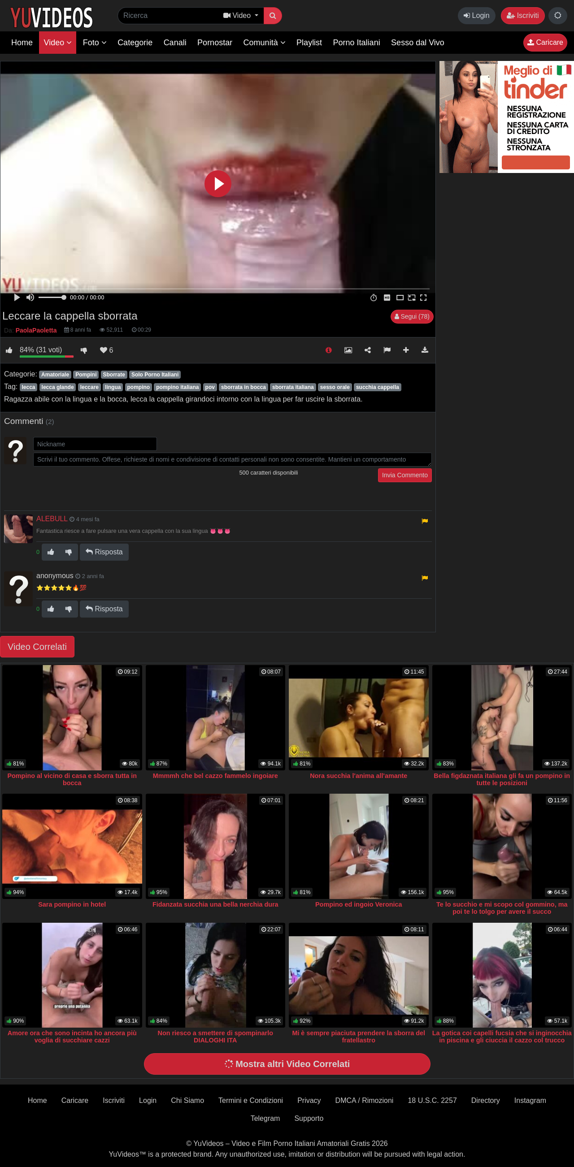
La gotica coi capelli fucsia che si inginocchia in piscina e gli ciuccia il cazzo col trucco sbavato (502, 1040)
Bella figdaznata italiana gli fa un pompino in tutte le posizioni (502, 779)
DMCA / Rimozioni (364, 1100)
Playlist (309, 42)
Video (57, 42)
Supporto (308, 1118)
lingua (113, 387)
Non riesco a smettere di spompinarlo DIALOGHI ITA (216, 1036)
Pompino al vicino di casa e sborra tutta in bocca (72, 779)
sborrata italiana (293, 387)
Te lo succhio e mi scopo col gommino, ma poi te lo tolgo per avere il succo (501, 908)
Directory (485, 1100)
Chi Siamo (187, 1100)
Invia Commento (405, 475)
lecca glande (58, 387)
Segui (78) (412, 316)
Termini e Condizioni (250, 1100)
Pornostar (214, 42)
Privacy (309, 1100)
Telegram (265, 1118)
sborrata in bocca (243, 387)
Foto (95, 42)
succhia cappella (377, 387)
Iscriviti (523, 15)
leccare (89, 387)
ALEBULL (52, 519)
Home (22, 42)
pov (210, 387)
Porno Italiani (356, 42)
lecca (28, 387)
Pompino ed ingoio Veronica (358, 904)
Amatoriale (55, 375)
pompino (138, 387)
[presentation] (101, 485)
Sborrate (114, 375)
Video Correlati (37, 647)
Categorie (134, 42)
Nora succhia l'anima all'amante (358, 775)
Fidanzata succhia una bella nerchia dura (215, 904)
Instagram (530, 1100)
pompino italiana (177, 387)
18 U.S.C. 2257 (432, 1100)
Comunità (265, 42)
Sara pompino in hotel (72, 904)
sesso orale (335, 387)
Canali (175, 42)
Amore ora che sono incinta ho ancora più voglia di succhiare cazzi (72, 1036)
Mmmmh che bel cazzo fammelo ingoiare (215, 775)
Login (477, 15)
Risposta (104, 552)
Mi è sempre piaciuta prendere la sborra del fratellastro (358, 1036)
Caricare (545, 42)
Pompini (85, 375)
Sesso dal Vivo (417, 42)
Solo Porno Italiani (154, 375)
